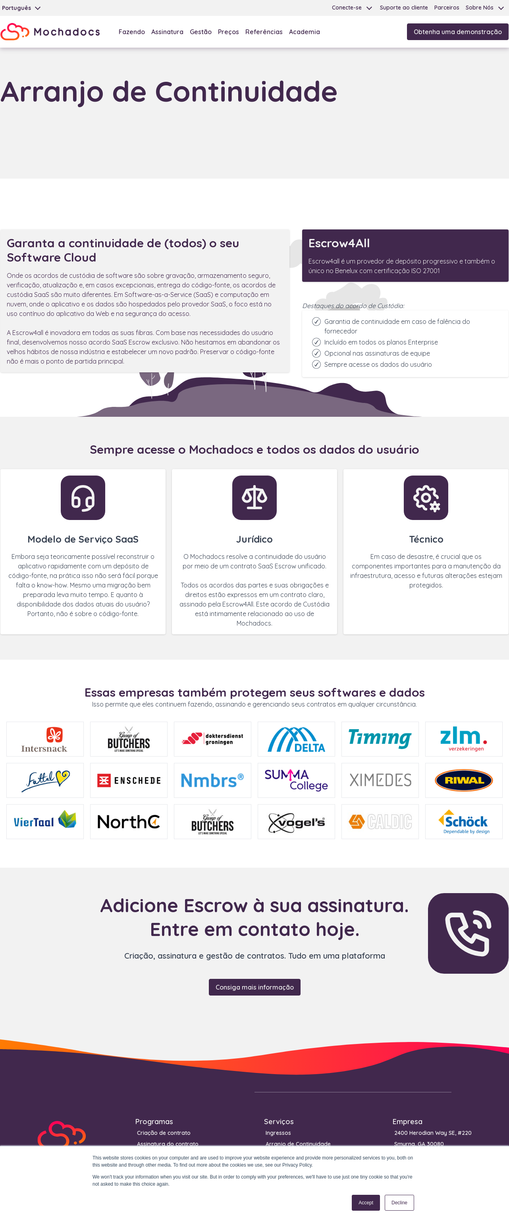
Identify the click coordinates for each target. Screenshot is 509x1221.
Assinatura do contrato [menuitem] (168, 1144)
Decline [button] (399, 1203)
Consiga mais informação (255, 987)
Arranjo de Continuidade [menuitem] (298, 1144)
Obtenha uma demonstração (458, 32)
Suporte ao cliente (404, 7)
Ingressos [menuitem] (278, 1132)
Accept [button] (366, 1203)
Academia (304, 32)
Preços (228, 32)
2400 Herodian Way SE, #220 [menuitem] (433, 1132)
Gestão (201, 32)
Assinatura (167, 32)
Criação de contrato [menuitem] (164, 1132)
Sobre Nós (480, 7)
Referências (264, 32)
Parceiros (446, 7)
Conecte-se (347, 7)
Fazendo (132, 32)
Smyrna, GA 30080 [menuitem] (419, 1144)
